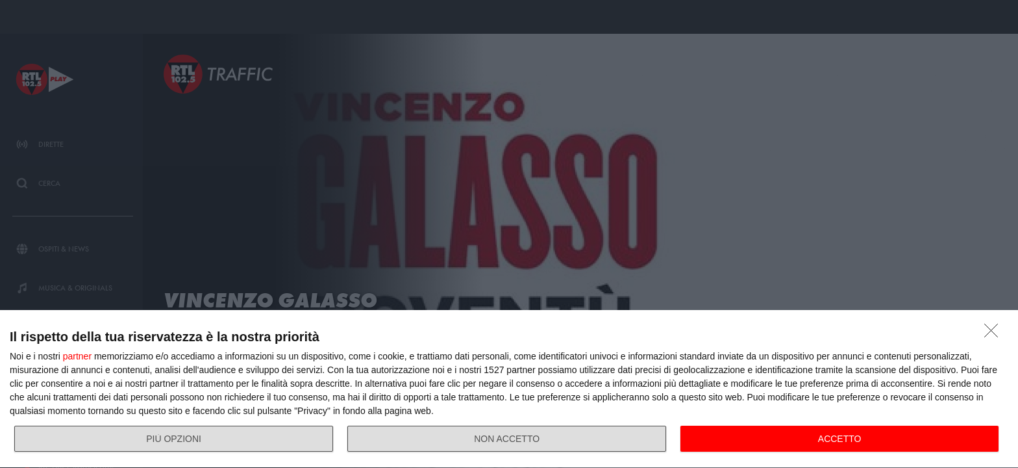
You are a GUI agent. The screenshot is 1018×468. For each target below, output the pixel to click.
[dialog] (509, 389)
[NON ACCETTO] (994, 334)
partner (77, 356)
